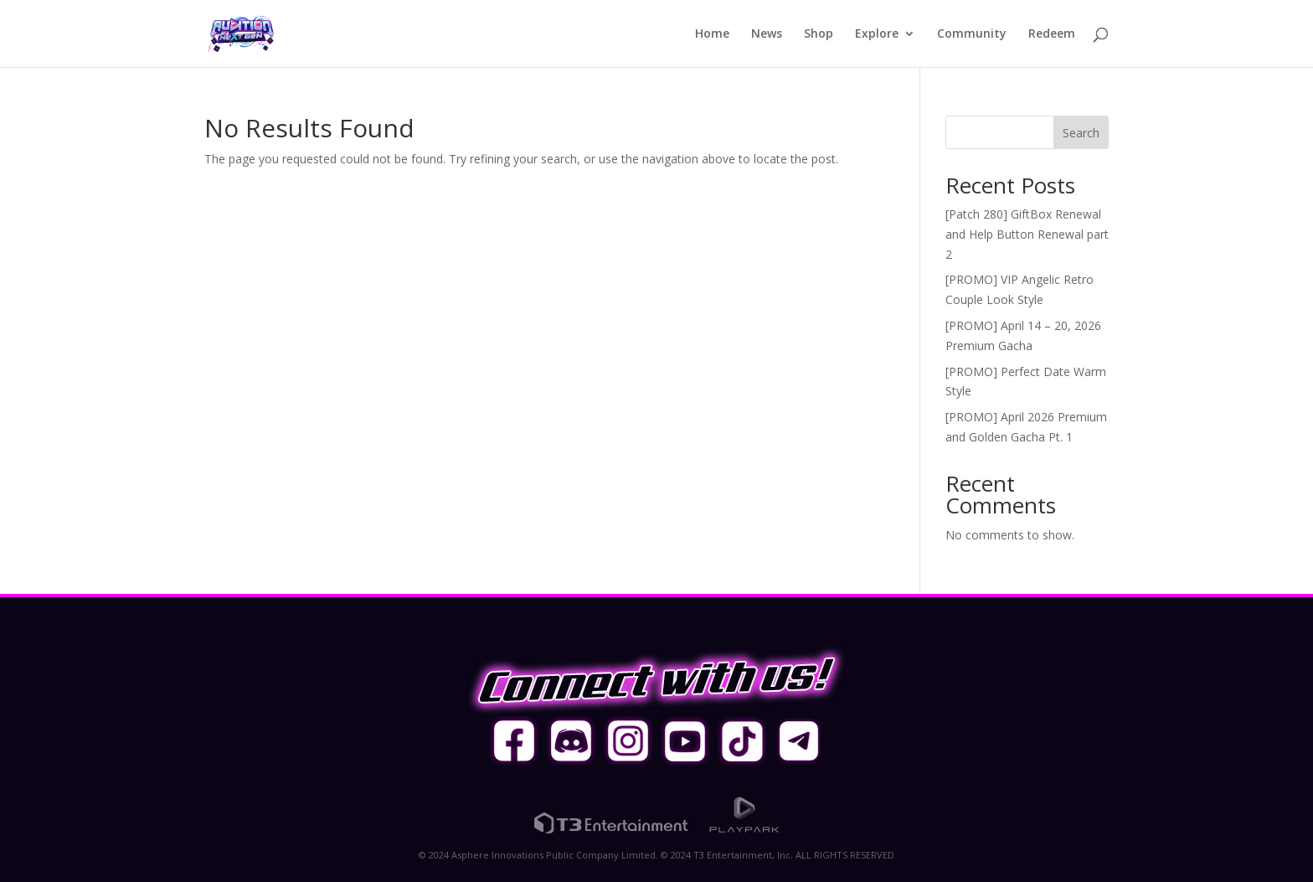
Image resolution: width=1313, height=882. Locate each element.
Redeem (1051, 34)
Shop (818, 34)
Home (712, 34)
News (766, 34)
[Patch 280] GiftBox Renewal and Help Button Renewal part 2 (1027, 234)
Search (1081, 133)
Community (972, 34)
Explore (877, 34)
